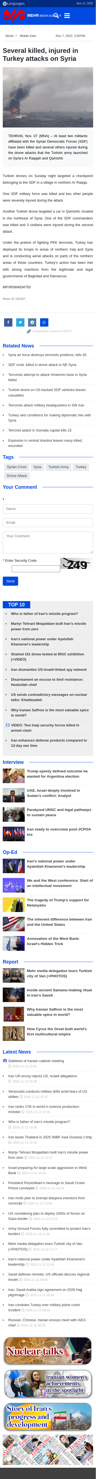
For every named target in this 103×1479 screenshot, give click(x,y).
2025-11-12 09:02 (25, 1282)
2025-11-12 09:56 (36, 1251)
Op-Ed (10, 834)
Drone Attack (17, 458)
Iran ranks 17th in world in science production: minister (50, 1084)
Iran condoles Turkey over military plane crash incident (50, 1276)
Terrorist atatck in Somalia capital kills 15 (39, 418)
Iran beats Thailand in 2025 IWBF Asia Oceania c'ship (50, 1109)
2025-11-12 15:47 (25, 1073)
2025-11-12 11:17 (45, 1221)
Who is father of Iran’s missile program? (44, 596)
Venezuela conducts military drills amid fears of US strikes (53, 1068)
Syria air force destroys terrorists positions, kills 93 (47, 353)
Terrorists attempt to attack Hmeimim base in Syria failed (52, 373)
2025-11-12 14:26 (25, 1144)
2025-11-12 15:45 (25, 1089)
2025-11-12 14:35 (25, 1114)
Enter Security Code (20, 543)
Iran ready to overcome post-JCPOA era (62, 811)
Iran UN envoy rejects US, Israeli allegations (42, 1053)
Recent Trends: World (28, 1463)
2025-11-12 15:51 (81, 1043)
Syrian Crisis (17, 449)
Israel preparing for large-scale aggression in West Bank (52, 1139)
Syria (37, 449)
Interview (13, 744)
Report (10, 944)
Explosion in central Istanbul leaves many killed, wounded (53, 428)
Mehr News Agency (33, 16)
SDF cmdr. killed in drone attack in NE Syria (42, 363)
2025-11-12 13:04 (25, 1175)
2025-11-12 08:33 (25, 1297)
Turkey (81, 449)
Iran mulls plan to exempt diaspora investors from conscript (54, 1170)
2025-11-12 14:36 (88, 1099)
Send (10, 563)
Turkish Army (58, 449)
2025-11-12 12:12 (36, 1190)
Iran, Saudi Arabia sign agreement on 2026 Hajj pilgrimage (53, 1261)
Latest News (17, 1034)
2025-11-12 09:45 (25, 1266)
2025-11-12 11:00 (42, 1236)
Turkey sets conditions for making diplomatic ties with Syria (54, 408)
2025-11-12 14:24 (41, 1160)
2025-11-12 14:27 (32, 1129)
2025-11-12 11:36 (38, 1205)
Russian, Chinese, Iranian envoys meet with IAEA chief (51, 1292)
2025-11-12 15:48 (25, 1058)
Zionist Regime (57, 1475)
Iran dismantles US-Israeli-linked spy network (49, 652)
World (9, 35)
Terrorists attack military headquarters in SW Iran (46, 398)
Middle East (28, 35)
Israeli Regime (20, 1475)
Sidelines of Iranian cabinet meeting (36, 1043)
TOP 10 (16, 587)
